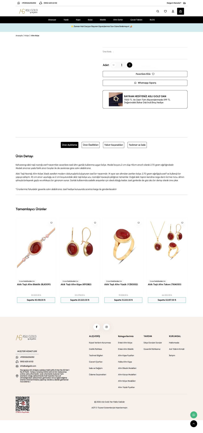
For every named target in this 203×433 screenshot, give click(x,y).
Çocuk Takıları (136, 20)
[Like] (51, 223)
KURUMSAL (175, 336)
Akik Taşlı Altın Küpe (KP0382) (76, 284)
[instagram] (106, 327)
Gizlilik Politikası (95, 349)
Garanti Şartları (95, 362)
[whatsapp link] (193, 414)
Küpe (78, 20)
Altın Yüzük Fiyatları (126, 388)
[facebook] (96, 327)
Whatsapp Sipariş (145, 82)
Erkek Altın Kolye (125, 343)
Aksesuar (52, 20)
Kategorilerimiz (125, 336)
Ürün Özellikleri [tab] (90, 145)
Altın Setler (118, 20)
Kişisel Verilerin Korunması (100, 343)
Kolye (90, 20)
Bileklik (103, 20)
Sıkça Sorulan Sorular (153, 343)
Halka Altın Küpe (125, 362)
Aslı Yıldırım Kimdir (177, 349)
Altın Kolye (35, 36)
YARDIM (148, 336)
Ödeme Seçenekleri (97, 375)
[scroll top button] (193, 423)
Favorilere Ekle (145, 74)
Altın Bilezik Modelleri (127, 368)
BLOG (152, 20)
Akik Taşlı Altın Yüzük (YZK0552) (121, 284)
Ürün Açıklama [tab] (69, 145)
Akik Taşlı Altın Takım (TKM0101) (164, 284)
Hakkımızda (174, 343)
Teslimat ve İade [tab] (137, 145)
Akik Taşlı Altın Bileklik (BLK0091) (34, 284)
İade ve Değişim (95, 368)
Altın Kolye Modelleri (127, 381)
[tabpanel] (101, 172)
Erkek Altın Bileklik (125, 349)
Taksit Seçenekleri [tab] (113, 145)
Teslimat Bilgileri (96, 356)
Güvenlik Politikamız (152, 349)
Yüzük (66, 20)
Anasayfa (19, 36)
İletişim (172, 356)
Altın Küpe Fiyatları (126, 356)
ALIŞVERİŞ (94, 336)
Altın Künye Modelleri (127, 375)
